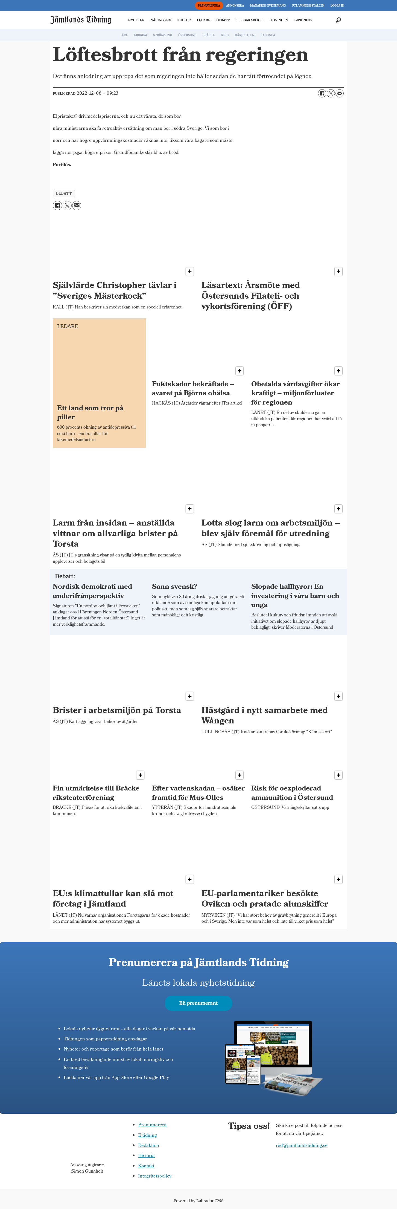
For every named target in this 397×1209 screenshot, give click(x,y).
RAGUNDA (268, 35)
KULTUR (184, 20)
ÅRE (125, 35)
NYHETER (136, 20)
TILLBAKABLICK (249, 20)
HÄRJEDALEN (244, 35)
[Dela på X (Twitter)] (331, 93)
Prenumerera (152, 1125)
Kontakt (146, 1166)
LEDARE (203, 20)
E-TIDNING (303, 20)
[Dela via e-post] (339, 93)
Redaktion (148, 1146)
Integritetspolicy (154, 1177)
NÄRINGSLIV (160, 20)
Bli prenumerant (198, 1003)
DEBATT (223, 20)
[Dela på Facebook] (322, 93)
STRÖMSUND (162, 35)
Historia (146, 1156)
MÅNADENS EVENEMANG (268, 5)
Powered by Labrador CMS (198, 1200)
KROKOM (140, 35)
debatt (64, 193)
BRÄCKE (209, 35)
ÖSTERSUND (187, 35)
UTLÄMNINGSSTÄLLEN (308, 5)
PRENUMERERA (209, 5)
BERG (225, 35)
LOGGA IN (337, 5)
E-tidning (147, 1136)
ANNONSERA (235, 5)
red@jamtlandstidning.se (302, 1146)
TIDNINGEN (278, 20)
